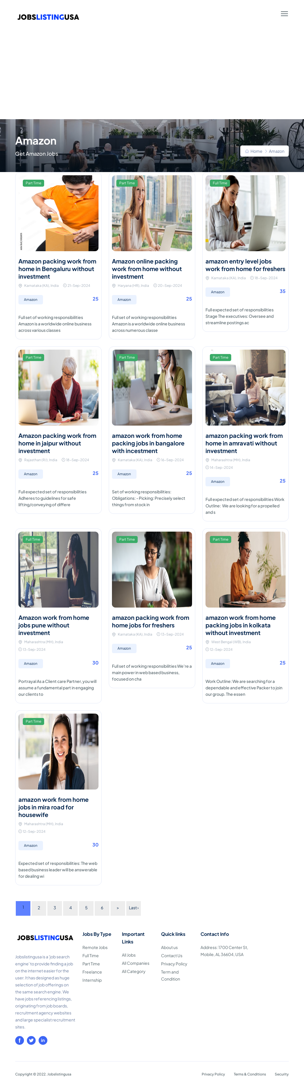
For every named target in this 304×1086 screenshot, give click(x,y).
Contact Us (171, 955)
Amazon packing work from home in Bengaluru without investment (57, 268)
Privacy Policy (174, 963)
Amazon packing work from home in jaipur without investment (57, 443)
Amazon (30, 299)
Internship (92, 980)
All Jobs (129, 954)
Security (282, 1074)
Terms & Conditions (250, 1074)
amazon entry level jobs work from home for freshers (245, 264)
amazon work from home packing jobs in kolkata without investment (240, 625)
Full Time (90, 955)
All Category (134, 971)
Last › (134, 907)
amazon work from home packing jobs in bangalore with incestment (148, 443)
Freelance (92, 971)
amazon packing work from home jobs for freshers (150, 621)
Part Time (91, 963)
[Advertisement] (152, 75)
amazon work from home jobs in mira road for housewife (53, 807)
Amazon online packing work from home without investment (147, 268)
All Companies (135, 963)
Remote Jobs (95, 947)
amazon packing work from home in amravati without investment (244, 443)
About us (169, 947)
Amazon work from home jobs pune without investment (53, 625)
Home (256, 151)
